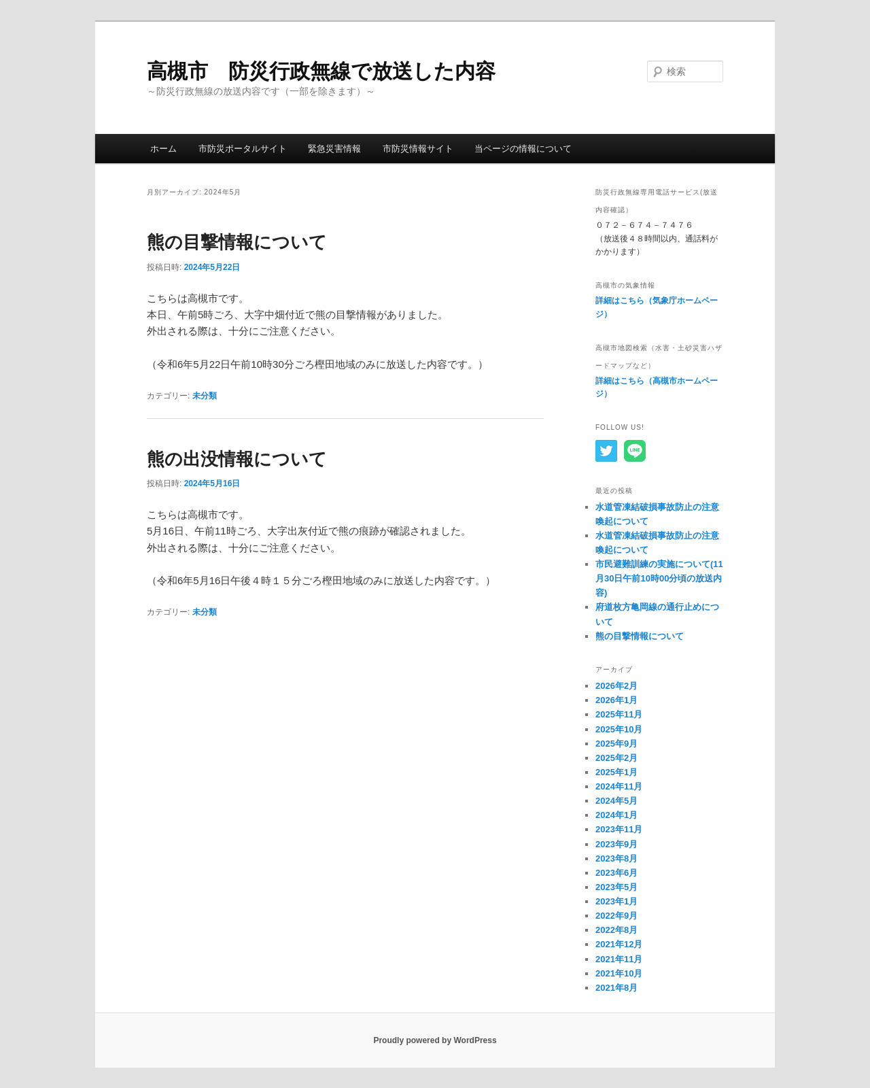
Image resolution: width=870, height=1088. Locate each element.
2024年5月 (616, 801)
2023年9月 (616, 844)
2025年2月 (616, 758)
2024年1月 (616, 815)
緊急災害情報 (334, 148)
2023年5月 (616, 887)
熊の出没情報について (237, 459)
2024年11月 (618, 786)
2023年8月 (616, 858)
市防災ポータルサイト (242, 148)
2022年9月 (616, 916)
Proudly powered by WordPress (434, 1040)
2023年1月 (616, 901)
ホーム (163, 148)
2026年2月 (616, 686)
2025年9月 (616, 743)
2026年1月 (616, 700)
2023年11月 (618, 829)
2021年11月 (618, 959)
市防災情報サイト (418, 148)
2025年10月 (618, 729)
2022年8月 (616, 930)
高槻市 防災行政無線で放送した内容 (321, 71)
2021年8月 (616, 988)
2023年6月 (616, 873)
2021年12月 (618, 944)
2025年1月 (616, 772)
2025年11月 (618, 714)
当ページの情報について (523, 148)
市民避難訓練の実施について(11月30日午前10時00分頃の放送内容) (659, 578)
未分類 (204, 396)
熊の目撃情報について (237, 242)
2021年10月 (618, 973)
